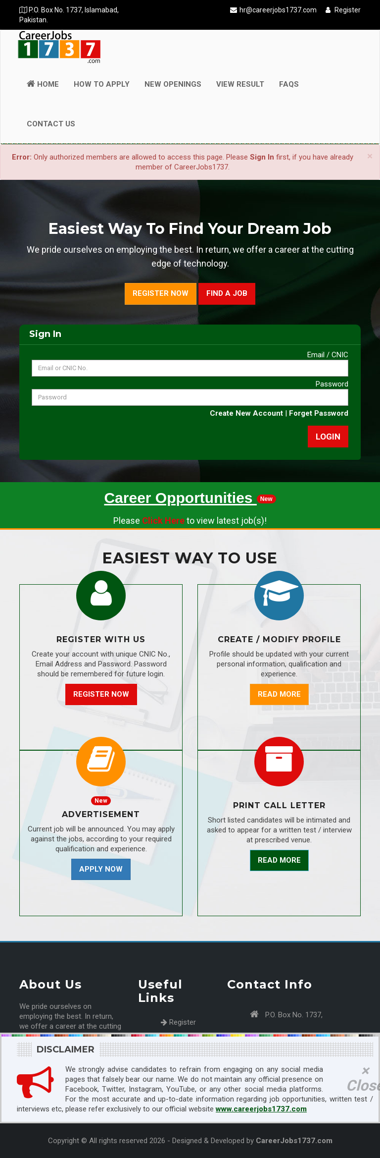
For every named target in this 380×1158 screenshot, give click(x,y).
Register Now (161, 293)
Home (43, 84)
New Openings (172, 84)
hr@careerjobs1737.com (278, 10)
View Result (240, 84)
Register (343, 10)
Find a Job (226, 293)
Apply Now (101, 869)
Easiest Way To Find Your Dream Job (190, 229)
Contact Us (51, 123)
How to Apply (102, 84)
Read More (279, 694)
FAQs (289, 84)
